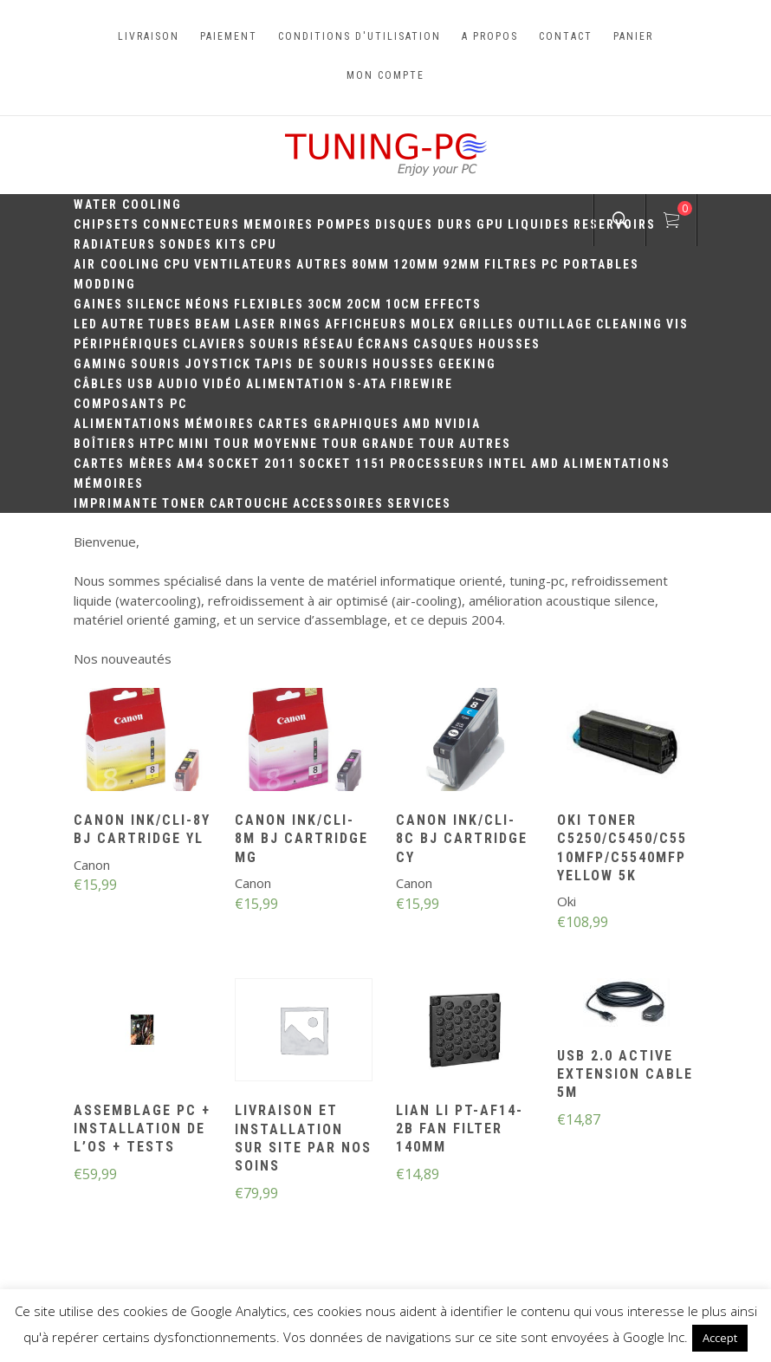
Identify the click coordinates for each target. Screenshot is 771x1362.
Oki (566, 901)
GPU (490, 224)
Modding (105, 284)
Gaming (100, 364)
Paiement (228, 36)
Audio (178, 384)
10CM (403, 304)
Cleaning (629, 324)
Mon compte (385, 75)
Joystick (218, 364)
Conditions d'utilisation (359, 36)
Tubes (169, 324)
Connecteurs (191, 224)
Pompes (344, 224)
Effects (453, 304)
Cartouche (249, 503)
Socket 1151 (342, 463)
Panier (633, 36)
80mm (371, 264)
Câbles (99, 384)
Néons (207, 304)
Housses (509, 344)
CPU (263, 244)
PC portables (590, 264)
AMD (417, 424)
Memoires (278, 224)
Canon (92, 864)
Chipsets (106, 224)
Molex (433, 324)
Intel (508, 463)
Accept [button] (720, 1338)
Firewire (422, 384)
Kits (231, 244)
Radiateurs (115, 244)
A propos (490, 36)
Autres (322, 264)
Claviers (214, 344)
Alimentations (127, 424)
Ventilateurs (243, 264)
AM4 (190, 463)
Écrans (384, 344)
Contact (566, 36)
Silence (154, 304)
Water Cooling (128, 204)
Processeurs (437, 463)
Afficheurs (366, 324)
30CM (325, 304)
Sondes (185, 244)
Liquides (539, 224)
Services (419, 503)
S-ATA (367, 384)
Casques (444, 344)
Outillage (555, 324)
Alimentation (295, 384)
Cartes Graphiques (328, 424)
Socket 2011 (251, 463)
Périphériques (126, 344)
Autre (123, 324)
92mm (462, 264)
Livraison (148, 36)
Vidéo (223, 384)
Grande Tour (409, 444)
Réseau (328, 344)
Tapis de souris (312, 364)
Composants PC (130, 404)
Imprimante (116, 503)
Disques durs (424, 224)
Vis (677, 324)
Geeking (467, 364)
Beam (213, 324)
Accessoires (338, 503)
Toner (184, 503)
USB (140, 384)
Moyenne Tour (306, 444)
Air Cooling (117, 264)
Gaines (98, 304)
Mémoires (220, 424)
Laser (255, 324)
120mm (416, 264)
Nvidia (458, 424)
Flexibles (269, 304)
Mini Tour (214, 444)
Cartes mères (123, 463)
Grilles (487, 324)
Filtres (511, 264)
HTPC (157, 444)
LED (86, 324)
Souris (274, 344)
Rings (300, 324)
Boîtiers (105, 444)
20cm (364, 304)
